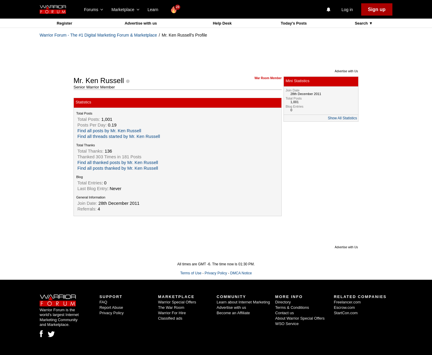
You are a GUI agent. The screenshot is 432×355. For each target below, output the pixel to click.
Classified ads (170, 318)
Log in (347, 9)
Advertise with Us (346, 71)
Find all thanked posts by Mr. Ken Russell (117, 162)
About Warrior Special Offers (300, 318)
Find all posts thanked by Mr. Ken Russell (117, 168)
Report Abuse (111, 307)
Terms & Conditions (292, 307)
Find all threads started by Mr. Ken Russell (118, 136)
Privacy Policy (216, 273)
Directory (283, 302)
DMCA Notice (241, 273)
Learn (155, 9)
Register (64, 23)
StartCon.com (346, 313)
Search (362, 23)
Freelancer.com (347, 302)
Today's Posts (294, 23)
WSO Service (286, 323)
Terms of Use (191, 273)
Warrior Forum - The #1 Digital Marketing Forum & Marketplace (98, 35)
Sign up (377, 9)
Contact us (284, 313)
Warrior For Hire (172, 313)
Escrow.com (344, 307)
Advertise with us (140, 23)
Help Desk (222, 23)
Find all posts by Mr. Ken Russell (109, 130)
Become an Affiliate (233, 313)
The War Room (171, 307)
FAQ (103, 302)
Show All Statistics (342, 118)
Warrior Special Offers (177, 302)
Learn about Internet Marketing (243, 302)
